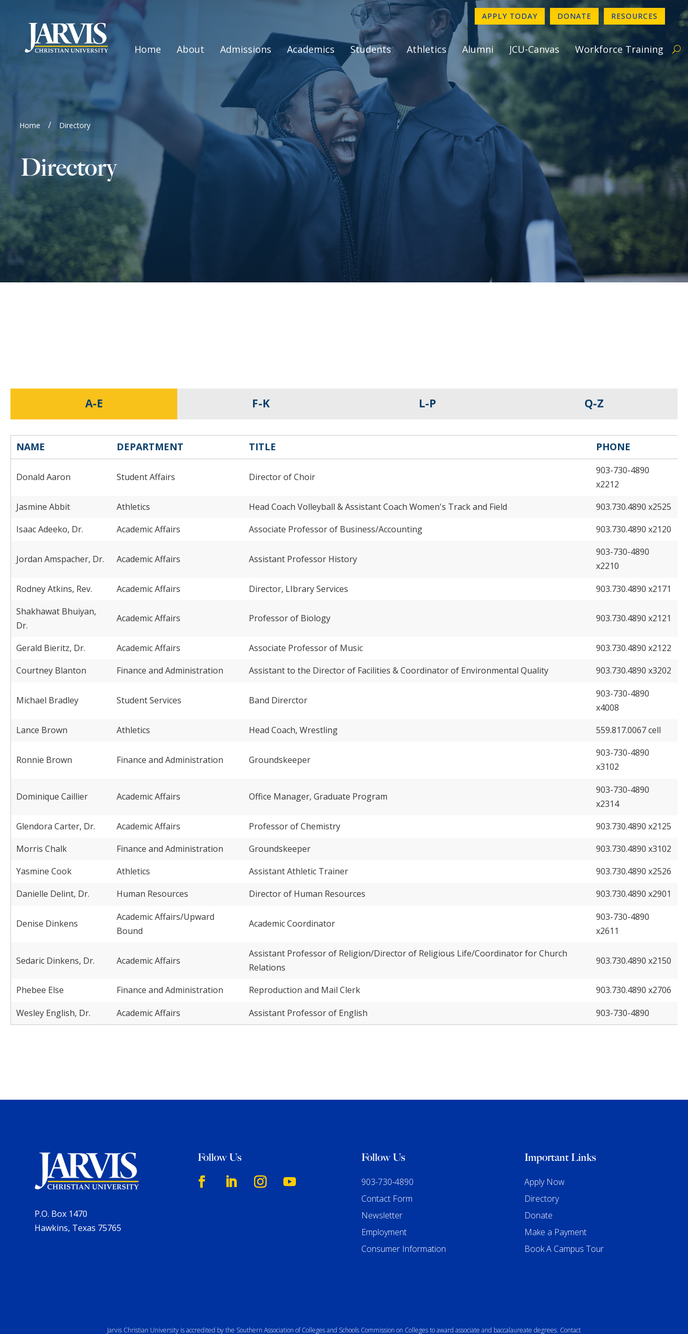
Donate (574, 16)
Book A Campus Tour (564, 1183)
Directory (541, 1133)
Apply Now (544, 1116)
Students (370, 49)
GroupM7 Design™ (451, 1311)
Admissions (245, 49)
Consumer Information (403, 1183)
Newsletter (382, 1150)
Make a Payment (555, 1166)
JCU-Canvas (534, 49)
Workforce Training (619, 49)
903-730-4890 (387, 1116)
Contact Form (386, 1133)
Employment (384, 1166)
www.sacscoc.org (175, 1283)
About (190, 49)
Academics (311, 49)
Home (147, 49)
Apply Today (509, 16)
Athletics (426, 49)
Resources (634, 16)
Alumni (478, 49)
